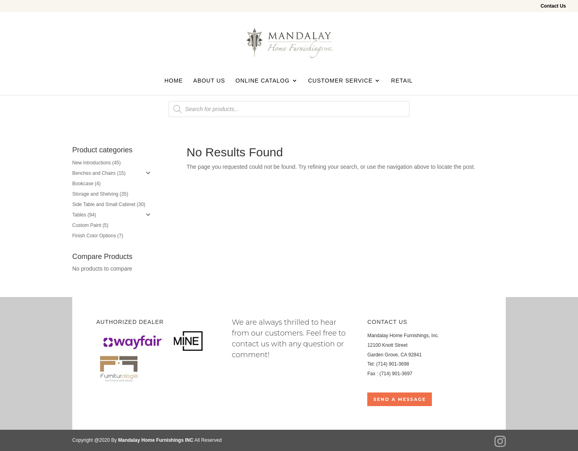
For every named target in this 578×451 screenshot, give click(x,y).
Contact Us (553, 6)
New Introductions (91, 163)
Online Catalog (263, 81)
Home (174, 81)
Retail (402, 81)
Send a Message (399, 399)
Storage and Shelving (95, 194)
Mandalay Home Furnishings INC (155, 440)
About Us (209, 81)
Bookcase (83, 183)
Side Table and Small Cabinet (103, 204)
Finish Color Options (94, 236)
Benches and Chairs (94, 173)
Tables (79, 215)
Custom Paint (86, 225)
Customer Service (340, 81)
